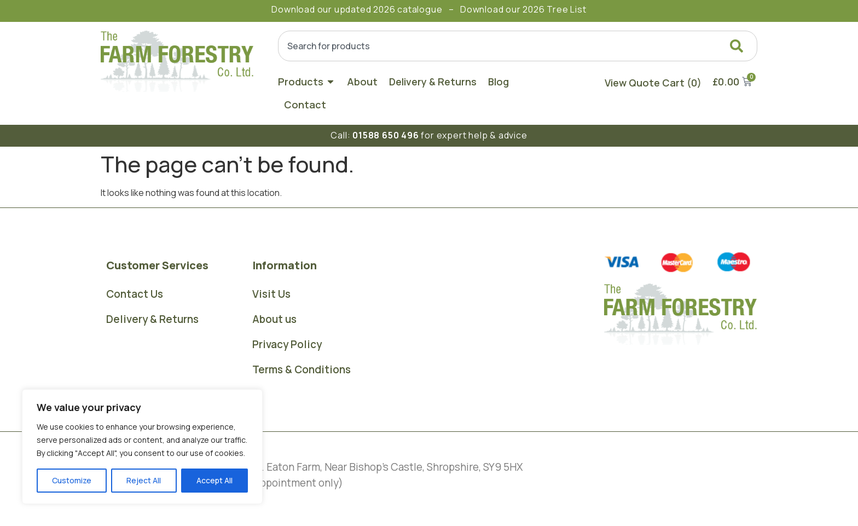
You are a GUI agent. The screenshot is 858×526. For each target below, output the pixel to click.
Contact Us (134, 294)
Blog (498, 81)
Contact (305, 104)
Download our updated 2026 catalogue (356, 9)
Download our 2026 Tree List (523, 9)
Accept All (214, 480)
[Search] (738, 46)
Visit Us (271, 294)
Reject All (143, 480)
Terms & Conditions (301, 369)
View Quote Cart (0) (653, 82)
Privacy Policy (287, 344)
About (362, 81)
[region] (142, 446)
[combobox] (517, 46)
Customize (71, 480)
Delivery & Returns (433, 81)
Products (306, 81)
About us (274, 319)
